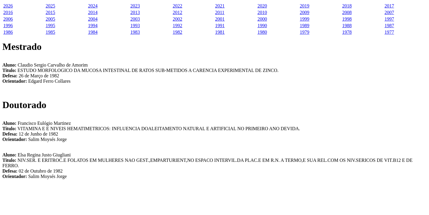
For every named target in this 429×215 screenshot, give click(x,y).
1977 (389, 32)
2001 (220, 19)
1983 (135, 32)
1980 (262, 32)
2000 (262, 19)
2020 (262, 5)
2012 (177, 12)
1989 (304, 25)
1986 (8, 32)
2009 (304, 12)
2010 (262, 12)
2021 (220, 5)
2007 (389, 12)
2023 (135, 5)
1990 (262, 25)
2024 (92, 5)
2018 (347, 5)
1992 (177, 25)
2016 (8, 12)
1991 (220, 25)
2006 (8, 19)
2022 (177, 5)
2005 (50, 19)
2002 (177, 19)
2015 (50, 12)
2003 (135, 19)
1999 (304, 19)
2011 (219, 12)
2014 (92, 12)
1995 (50, 25)
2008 (347, 12)
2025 (50, 5)
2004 (92, 19)
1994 (92, 25)
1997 (389, 19)
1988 (347, 25)
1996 (8, 25)
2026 (8, 5)
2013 (135, 12)
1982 (177, 32)
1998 (347, 19)
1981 (220, 32)
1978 (347, 32)
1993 (135, 25)
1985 (50, 32)
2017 (389, 5)
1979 (304, 32)
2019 (304, 5)
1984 (92, 32)
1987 (389, 25)
